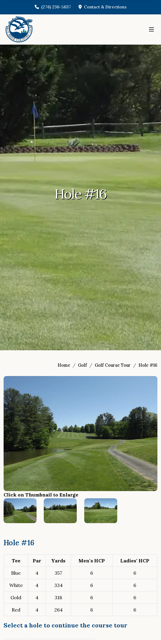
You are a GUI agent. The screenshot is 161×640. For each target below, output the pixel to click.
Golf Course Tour (113, 365)
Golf (82, 365)
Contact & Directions (103, 7)
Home (64, 365)
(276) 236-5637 (53, 7)
